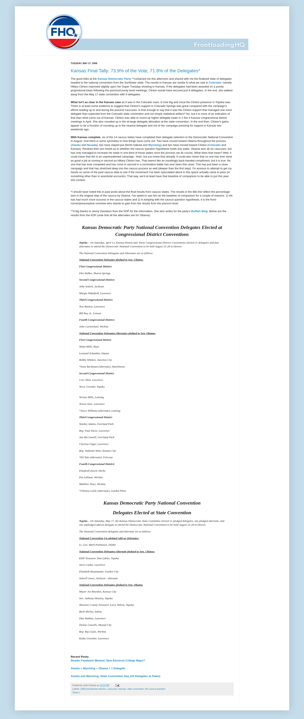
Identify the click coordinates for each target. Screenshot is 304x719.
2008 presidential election (93, 689)
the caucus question (155, 689)
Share (75, 692)
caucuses (112, 689)
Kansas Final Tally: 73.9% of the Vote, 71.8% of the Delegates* (135, 70)
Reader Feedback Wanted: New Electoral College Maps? (108, 660)
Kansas (122, 689)
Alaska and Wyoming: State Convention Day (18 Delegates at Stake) (115, 676)
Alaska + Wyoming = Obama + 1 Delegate (98, 668)
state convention (135, 689)
